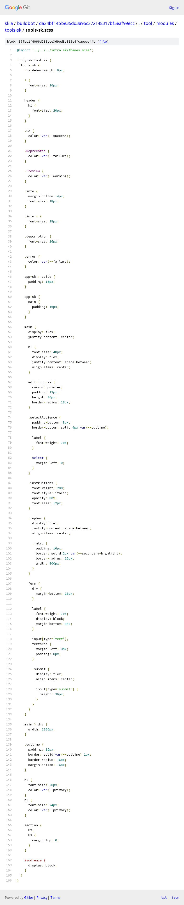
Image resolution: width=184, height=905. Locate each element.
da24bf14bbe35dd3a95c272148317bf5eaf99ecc (87, 23)
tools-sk (13, 30)
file (103, 42)
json (175, 897)
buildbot (26, 23)
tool (148, 23)
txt (164, 897)
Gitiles (29, 897)
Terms (55, 897)
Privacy (41, 897)
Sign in (174, 7)
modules (165, 23)
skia (9, 23)
